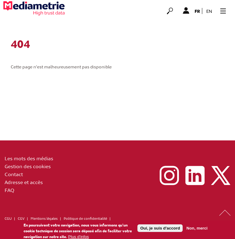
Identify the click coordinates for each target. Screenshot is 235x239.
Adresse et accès (24, 182)
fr (197, 11)
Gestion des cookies (28, 166)
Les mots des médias (29, 158)
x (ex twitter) (220, 175)
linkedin (195, 175)
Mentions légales (44, 218)
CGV (21, 218)
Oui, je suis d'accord (160, 229)
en (209, 11)
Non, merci (196, 229)
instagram (169, 175)
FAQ (9, 189)
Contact (14, 174)
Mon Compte (186, 10)
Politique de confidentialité (85, 218)
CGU (8, 218)
